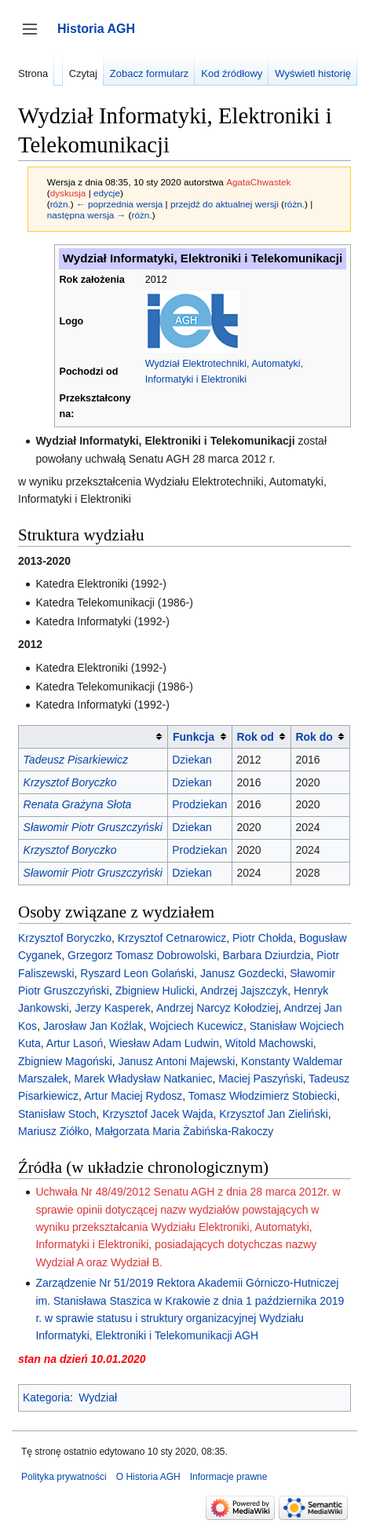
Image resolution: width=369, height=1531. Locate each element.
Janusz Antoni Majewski (177, 1061)
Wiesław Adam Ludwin (164, 1043)
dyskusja (68, 193)
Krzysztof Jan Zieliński (273, 1114)
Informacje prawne (229, 1476)
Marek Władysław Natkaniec (144, 1078)
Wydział (98, 1397)
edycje (106, 193)
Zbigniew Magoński (65, 1061)
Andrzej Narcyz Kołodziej (217, 1008)
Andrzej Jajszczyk (243, 990)
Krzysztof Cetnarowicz (172, 938)
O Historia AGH (148, 1476)
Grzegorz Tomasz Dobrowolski (142, 955)
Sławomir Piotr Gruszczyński (93, 827)
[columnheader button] (93, 736)
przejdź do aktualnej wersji (224, 204)
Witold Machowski (269, 1043)
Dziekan (192, 759)
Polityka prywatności (64, 1476)
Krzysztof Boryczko (70, 782)
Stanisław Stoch (57, 1114)
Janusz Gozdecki (242, 973)
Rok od (254, 737)
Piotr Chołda (262, 938)
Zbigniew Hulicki (155, 990)
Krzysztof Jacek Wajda (157, 1114)
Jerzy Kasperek (112, 1008)
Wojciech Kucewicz (196, 1026)
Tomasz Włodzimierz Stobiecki (262, 1096)
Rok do (313, 737)
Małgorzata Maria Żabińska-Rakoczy (184, 1131)
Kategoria (46, 1397)
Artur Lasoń (74, 1043)
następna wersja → (86, 215)
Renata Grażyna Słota (78, 804)
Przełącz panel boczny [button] (35, 36)
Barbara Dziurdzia (266, 955)
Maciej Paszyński (260, 1078)
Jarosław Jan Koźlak (93, 1026)
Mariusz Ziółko (53, 1131)
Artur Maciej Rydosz (133, 1096)
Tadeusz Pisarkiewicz (76, 759)
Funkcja (193, 737)
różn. (60, 204)
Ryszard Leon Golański (137, 973)
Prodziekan (199, 804)
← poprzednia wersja (119, 204)
